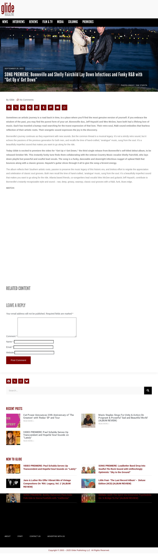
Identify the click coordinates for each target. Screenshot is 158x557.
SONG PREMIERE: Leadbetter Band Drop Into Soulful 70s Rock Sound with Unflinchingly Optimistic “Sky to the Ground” (121, 472)
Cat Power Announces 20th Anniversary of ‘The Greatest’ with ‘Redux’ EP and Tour (48, 420)
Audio (29, 68)
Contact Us (35, 540)
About (7, 540)
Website (10, 356)
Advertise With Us (56, 540)
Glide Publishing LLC (80, 554)
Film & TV (47, 21)
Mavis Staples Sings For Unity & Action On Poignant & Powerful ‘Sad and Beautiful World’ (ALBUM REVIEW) (123, 421)
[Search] (148, 394)
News (5, 21)
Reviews (33, 21)
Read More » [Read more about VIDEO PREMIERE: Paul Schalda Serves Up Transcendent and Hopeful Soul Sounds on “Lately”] (28, 444)
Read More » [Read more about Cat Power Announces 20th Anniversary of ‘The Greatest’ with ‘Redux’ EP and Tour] (28, 425)
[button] (9, 107)
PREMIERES (88, 21)
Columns (73, 21)
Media (60, 21)
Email (9, 351)
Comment (11, 340)
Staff (20, 540)
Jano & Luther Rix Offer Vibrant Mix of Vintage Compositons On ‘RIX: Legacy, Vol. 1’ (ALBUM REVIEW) (47, 487)
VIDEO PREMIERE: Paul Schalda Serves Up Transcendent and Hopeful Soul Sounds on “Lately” (46, 438)
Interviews (18, 21)
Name (9, 345)
